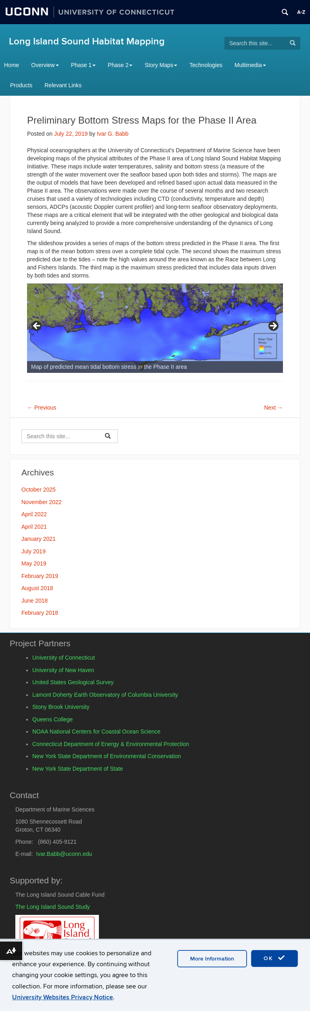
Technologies (205, 65)
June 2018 (34, 600)
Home (11, 65)
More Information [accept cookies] (212, 958)
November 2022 (41, 502)
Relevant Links (63, 85)
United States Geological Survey (73, 682)
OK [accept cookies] (274, 958)
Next (273, 407)
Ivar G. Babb (113, 133)
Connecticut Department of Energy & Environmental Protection (110, 744)
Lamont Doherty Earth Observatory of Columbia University (105, 695)
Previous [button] (37, 326)
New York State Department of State (77, 768)
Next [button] (273, 326)
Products (21, 85)
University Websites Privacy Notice (62, 997)
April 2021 (34, 526)
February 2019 (39, 576)
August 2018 (37, 588)
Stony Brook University (61, 707)
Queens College (52, 719)
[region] (155, 328)
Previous (41, 407)
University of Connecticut (63, 657)
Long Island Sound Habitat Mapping (87, 41)
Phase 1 (83, 65)
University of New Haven (63, 670)
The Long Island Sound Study (52, 907)
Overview (45, 65)
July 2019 (33, 551)
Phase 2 (120, 65)
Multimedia (250, 65)
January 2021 (38, 539)
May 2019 (33, 563)
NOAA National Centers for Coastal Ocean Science (96, 731)
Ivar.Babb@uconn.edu (64, 854)
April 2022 (34, 514)
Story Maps (161, 65)
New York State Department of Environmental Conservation (106, 756)
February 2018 (39, 613)
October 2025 (38, 489)
